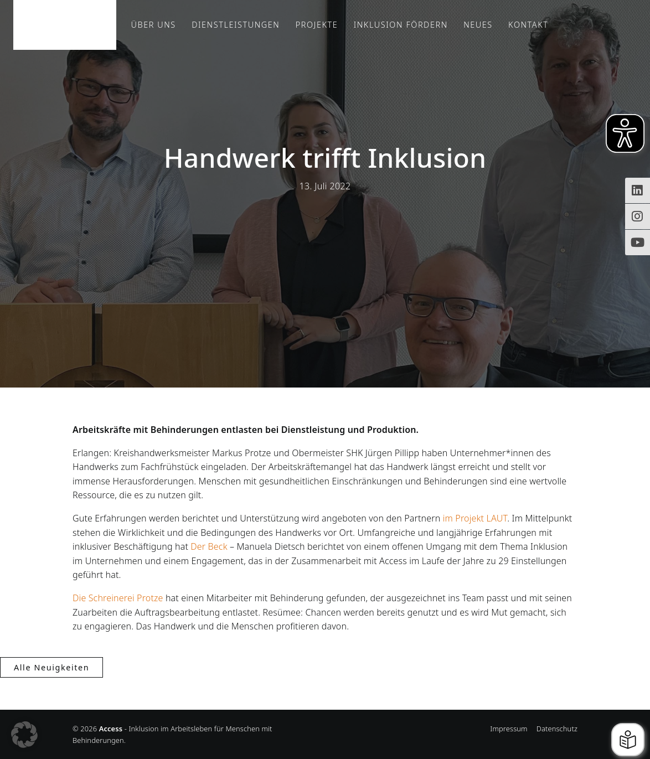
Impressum (508, 729)
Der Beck (208, 546)
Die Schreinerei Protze (118, 598)
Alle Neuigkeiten (51, 667)
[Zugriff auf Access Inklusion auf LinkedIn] (637, 190)
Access (64, 25)
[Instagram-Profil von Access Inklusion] (637, 216)
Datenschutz (556, 729)
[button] (24, 734)
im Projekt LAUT (475, 518)
